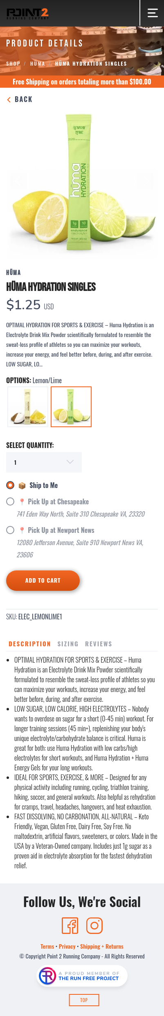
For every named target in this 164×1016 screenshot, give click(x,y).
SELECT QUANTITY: (30, 445)
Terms (47, 946)
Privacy (67, 946)
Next (145, 181)
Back (19, 99)
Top (84, 1000)
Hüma (37, 63)
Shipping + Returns (102, 946)
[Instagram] (94, 926)
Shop (13, 63)
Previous (19, 181)
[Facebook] (70, 926)
